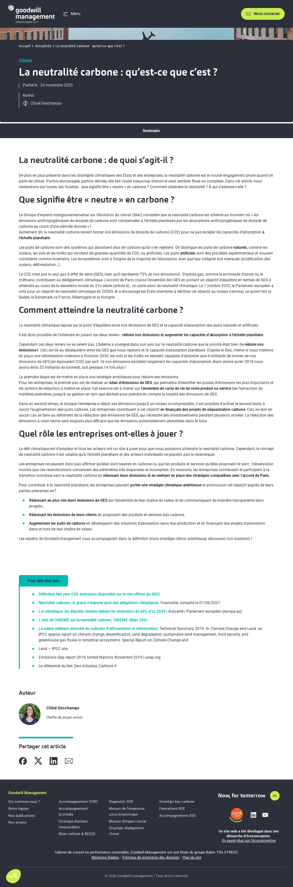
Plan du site (192, 857)
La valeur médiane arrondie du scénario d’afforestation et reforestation (98, 628)
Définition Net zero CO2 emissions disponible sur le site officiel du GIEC (99, 594)
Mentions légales (105, 857)
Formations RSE (172, 809)
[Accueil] (31, 14)
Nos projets (17, 822)
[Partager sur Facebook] (23, 761)
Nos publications (21, 816)
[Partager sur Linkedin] (53, 761)
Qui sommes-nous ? (24, 802)
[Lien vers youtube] (265, 815)
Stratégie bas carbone (176, 802)
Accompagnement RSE (177, 816)
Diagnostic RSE (121, 802)
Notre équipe (18, 809)
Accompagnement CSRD (78, 802)
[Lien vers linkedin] (253, 815)
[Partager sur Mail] (69, 761)
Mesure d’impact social (127, 821)
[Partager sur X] (38, 761)
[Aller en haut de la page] (275, 796)
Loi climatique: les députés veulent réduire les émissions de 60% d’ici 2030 (102, 611)
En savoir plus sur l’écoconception (249, 841)
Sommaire (151, 131)
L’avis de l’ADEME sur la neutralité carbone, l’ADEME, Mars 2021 (93, 620)
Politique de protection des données (150, 857)
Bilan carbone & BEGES (77, 834)
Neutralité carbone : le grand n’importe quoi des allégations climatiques (99, 603)
